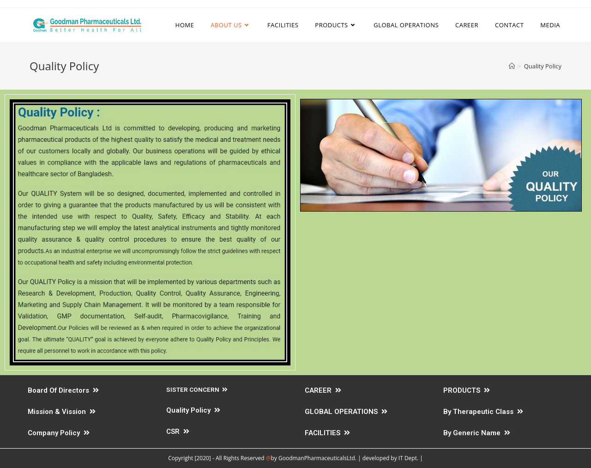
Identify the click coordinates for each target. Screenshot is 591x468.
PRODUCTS (466, 390)
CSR (177, 431)
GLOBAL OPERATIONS (346, 411)
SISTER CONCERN (197, 389)
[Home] (512, 66)
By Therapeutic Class (483, 411)
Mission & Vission (62, 411)
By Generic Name (476, 433)
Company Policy (59, 433)
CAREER (323, 390)
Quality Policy (193, 410)
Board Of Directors (63, 390)
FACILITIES (327, 433)
